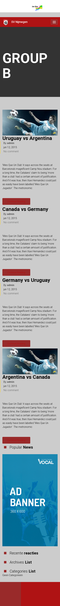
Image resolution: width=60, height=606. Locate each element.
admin (10, 143)
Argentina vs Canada (26, 377)
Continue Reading (16, 201)
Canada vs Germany (25, 209)
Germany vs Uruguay (26, 280)
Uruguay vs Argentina (27, 138)
